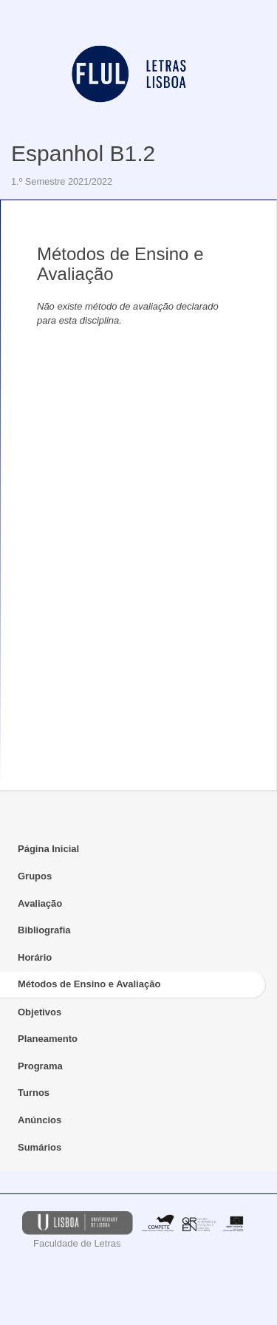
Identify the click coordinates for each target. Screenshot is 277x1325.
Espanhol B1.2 (83, 153)
